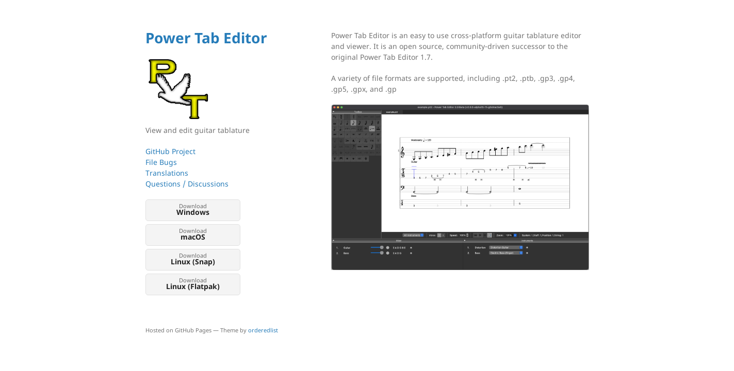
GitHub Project (170, 151)
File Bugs (161, 162)
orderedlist (263, 330)
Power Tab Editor (206, 37)
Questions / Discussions (187, 184)
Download (193, 209)
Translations (166, 173)
